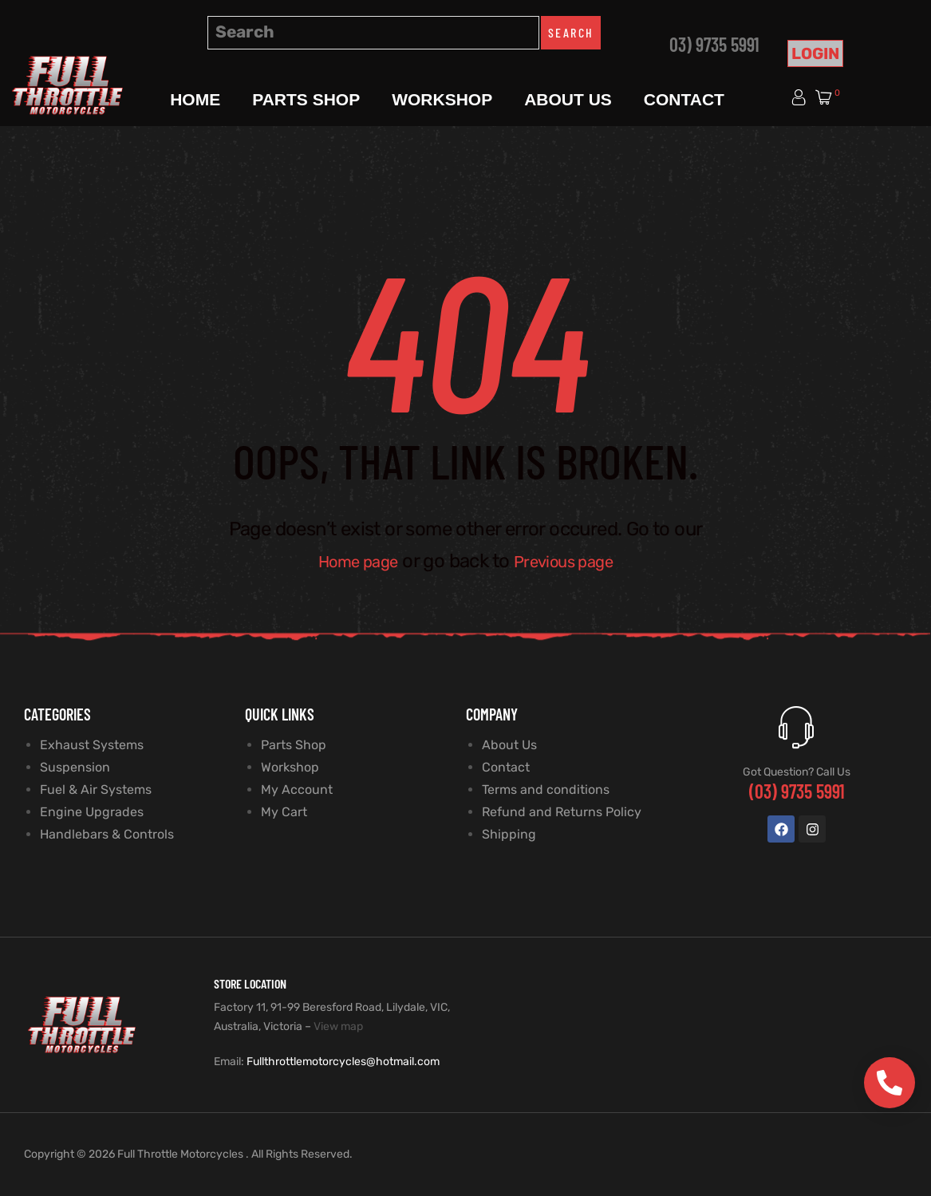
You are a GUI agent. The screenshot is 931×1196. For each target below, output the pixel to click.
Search (571, 32)
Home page (348, 561)
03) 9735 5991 (714, 44)
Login (815, 53)
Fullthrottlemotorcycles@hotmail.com (343, 1061)
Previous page (571, 561)
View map (338, 1026)
